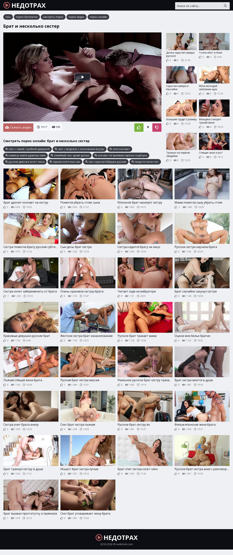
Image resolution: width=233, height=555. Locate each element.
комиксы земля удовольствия (25, 156)
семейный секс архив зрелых (70, 156)
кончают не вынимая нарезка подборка (121, 156)
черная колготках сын (65, 163)
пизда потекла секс (145, 163)
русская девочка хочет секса (24, 163)
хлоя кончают (120, 150)
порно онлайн (98, 19)
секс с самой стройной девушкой (27, 150)
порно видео (76, 19)
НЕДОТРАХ (27, 6)
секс (8, 19)
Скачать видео (18, 129)
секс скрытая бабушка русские (105, 163)
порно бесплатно (27, 19)
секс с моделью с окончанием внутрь (79, 150)
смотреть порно (53, 19)
